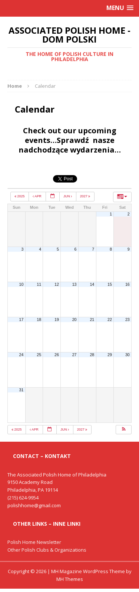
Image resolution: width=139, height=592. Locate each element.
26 (56, 354)
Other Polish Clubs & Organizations (46, 549)
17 (21, 319)
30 (127, 354)
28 (92, 354)
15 (109, 284)
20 (74, 319)
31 (21, 390)
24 (21, 354)
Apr (37, 196)
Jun (68, 196)
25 (39, 354)
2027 (85, 196)
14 (92, 284)
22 (109, 319)
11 (39, 284)
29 (109, 354)
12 (56, 284)
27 (74, 354)
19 (56, 319)
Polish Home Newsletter (34, 542)
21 (92, 319)
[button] (123, 429)
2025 (20, 196)
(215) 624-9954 (23, 497)
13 (74, 284)
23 (127, 319)
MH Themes (69, 579)
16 (127, 284)
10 (21, 284)
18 (39, 319)
